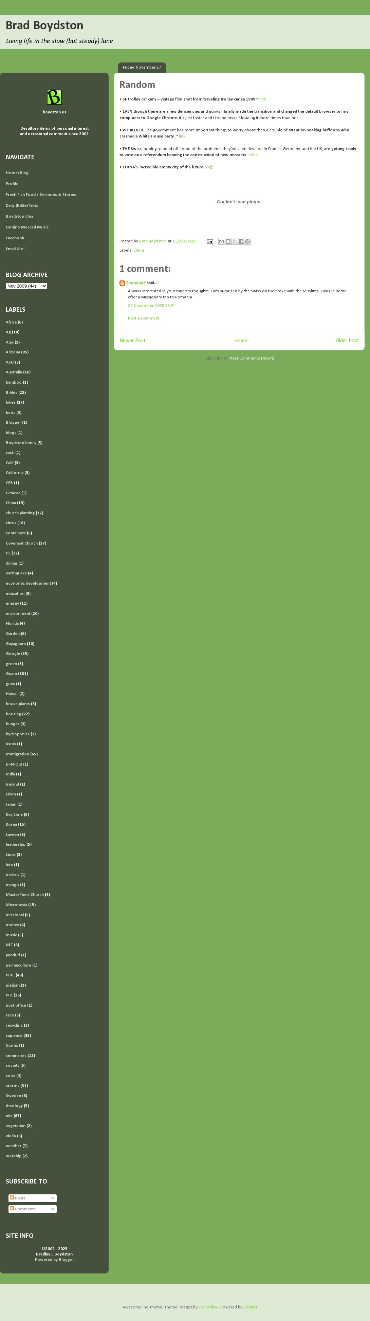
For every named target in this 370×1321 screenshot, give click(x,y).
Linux (11, 854)
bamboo (14, 382)
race (10, 1015)
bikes (11, 402)
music (11, 935)
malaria (12, 875)
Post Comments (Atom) (252, 358)
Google (13, 654)
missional (15, 915)
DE (8, 553)
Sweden (13, 1096)
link (262, 99)
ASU (10, 362)
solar (10, 1076)
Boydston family (21, 443)
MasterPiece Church (25, 895)
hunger (12, 724)
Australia (14, 372)
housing (13, 714)
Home (240, 341)
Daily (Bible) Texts (22, 205)
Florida (12, 623)
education (15, 593)
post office (16, 1005)
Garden (13, 633)
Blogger (13, 422)
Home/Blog (17, 173)
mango (12, 885)
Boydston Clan (19, 216)
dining (11, 563)
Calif (10, 463)
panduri (13, 955)
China (138, 250)
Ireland (12, 784)
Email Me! (15, 249)
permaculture (18, 965)
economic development (28, 583)
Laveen (12, 834)
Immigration (17, 754)
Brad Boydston (44, 26)
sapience (14, 1035)
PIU (9, 995)
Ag (8, 332)
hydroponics (18, 734)
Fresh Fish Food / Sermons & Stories (41, 194)
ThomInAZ (136, 283)
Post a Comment (144, 318)
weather (13, 1146)
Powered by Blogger (54, 1260)
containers (16, 533)
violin (11, 1136)
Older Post (347, 341)
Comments (23, 1209)
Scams (12, 1045)
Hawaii (12, 694)
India (10, 774)
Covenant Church (22, 543)
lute (9, 865)
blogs (11, 432)
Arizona (13, 352)
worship (13, 1156)
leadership (15, 844)
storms (12, 1086)
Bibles (11, 392)
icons (11, 744)
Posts (17, 1198)
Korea (11, 824)
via (208, 167)
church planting (20, 513)
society (12, 1065)
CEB (9, 483)
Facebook (15, 238)
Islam (11, 794)
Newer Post (132, 341)
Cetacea (13, 493)
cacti (10, 453)
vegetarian (15, 1126)
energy (12, 603)
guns (10, 684)
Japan (11, 804)
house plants (18, 704)
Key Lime (14, 814)
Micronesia (16, 905)
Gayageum (16, 644)
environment (18, 613)
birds (10, 412)
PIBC (10, 975)
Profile (12, 184)
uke (9, 1116)
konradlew (208, 1307)
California (14, 473)
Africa (11, 322)
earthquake (16, 573)
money (12, 925)
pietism (13, 985)
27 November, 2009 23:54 (152, 306)
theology (14, 1106)
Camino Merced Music (27, 227)
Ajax (10, 342)
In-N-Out (14, 764)
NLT (9, 945)
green (11, 664)
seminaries (16, 1055)
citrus (11, 523)
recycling (14, 1025)
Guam (11, 674)
